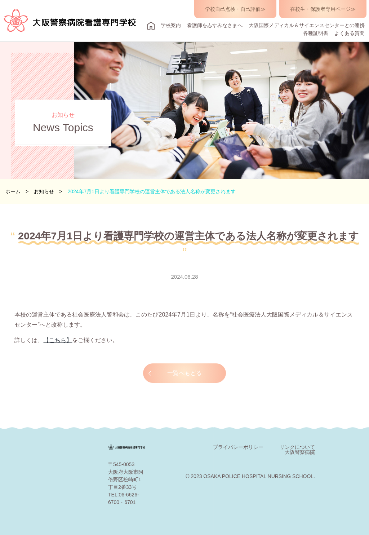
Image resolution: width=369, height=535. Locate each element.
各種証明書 (315, 33)
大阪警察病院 (300, 452)
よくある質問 (349, 33)
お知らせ (44, 191)
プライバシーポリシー (238, 447)
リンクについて (297, 447)
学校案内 (171, 25)
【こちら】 (57, 340)
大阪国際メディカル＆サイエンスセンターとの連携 (307, 25)
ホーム (13, 191)
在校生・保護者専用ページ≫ (323, 9)
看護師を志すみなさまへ (215, 25)
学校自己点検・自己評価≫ (235, 9)
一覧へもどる (184, 373)
